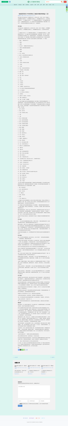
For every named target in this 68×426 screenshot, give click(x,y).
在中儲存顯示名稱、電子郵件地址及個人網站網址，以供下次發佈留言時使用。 (34, 403)
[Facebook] (10, 2)
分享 (26, 350)
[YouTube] (38, 418)
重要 (23, 4)
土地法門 (31, 4)
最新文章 (15, 4)
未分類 (50, 4)
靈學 (44, 4)
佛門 (38, 4)
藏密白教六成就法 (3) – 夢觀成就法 (47, 366)
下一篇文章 (52, 357)
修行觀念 (27, 4)
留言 (53, 4)
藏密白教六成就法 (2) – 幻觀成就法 (34, 366)
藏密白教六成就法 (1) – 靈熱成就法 (21, 366)
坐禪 (35, 4)
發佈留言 (19, 15)
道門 (41, 4)
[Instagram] (32, 418)
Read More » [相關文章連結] (17, 373)
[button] (5, 2)
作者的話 (20, 4)
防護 (47, 4)
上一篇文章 (15, 357)
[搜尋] (62, 2)
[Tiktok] (44, 418)
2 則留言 (16, 367)
